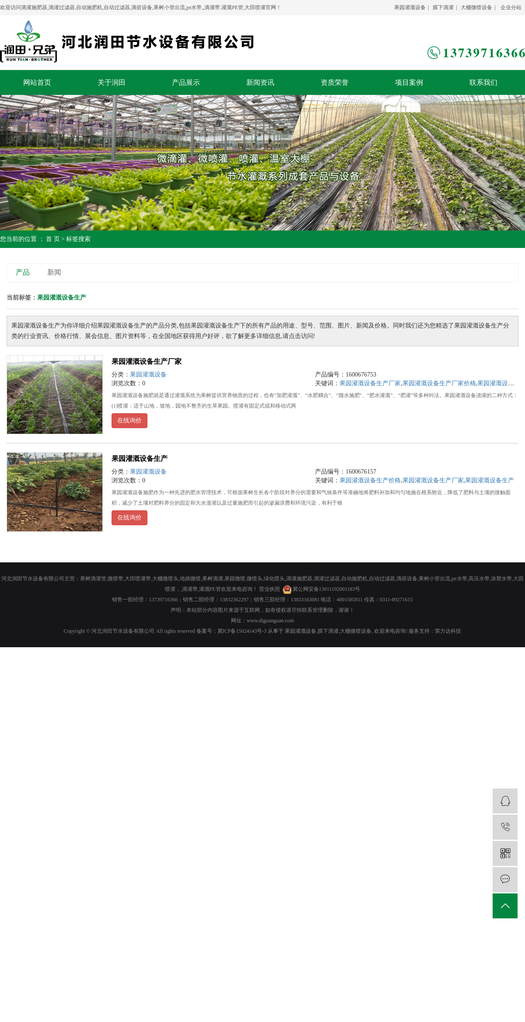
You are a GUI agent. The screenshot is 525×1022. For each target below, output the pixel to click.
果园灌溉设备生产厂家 (147, 361)
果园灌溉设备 (410, 7)
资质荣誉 (335, 82)
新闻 (54, 272)
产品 (23, 272)
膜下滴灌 (443, 7)
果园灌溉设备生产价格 (370, 480)
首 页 (53, 239)
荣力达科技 (448, 631)
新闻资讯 (260, 82)
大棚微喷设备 (476, 7)
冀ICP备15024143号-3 (242, 631)
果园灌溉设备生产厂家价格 (439, 383)
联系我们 (483, 82)
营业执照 (269, 589)
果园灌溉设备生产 (140, 458)
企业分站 (511, 7)
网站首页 (37, 82)
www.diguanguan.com (270, 620)
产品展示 (186, 82)
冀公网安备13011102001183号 (326, 589)
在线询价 (129, 420)
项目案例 (409, 82)
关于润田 (112, 82)
